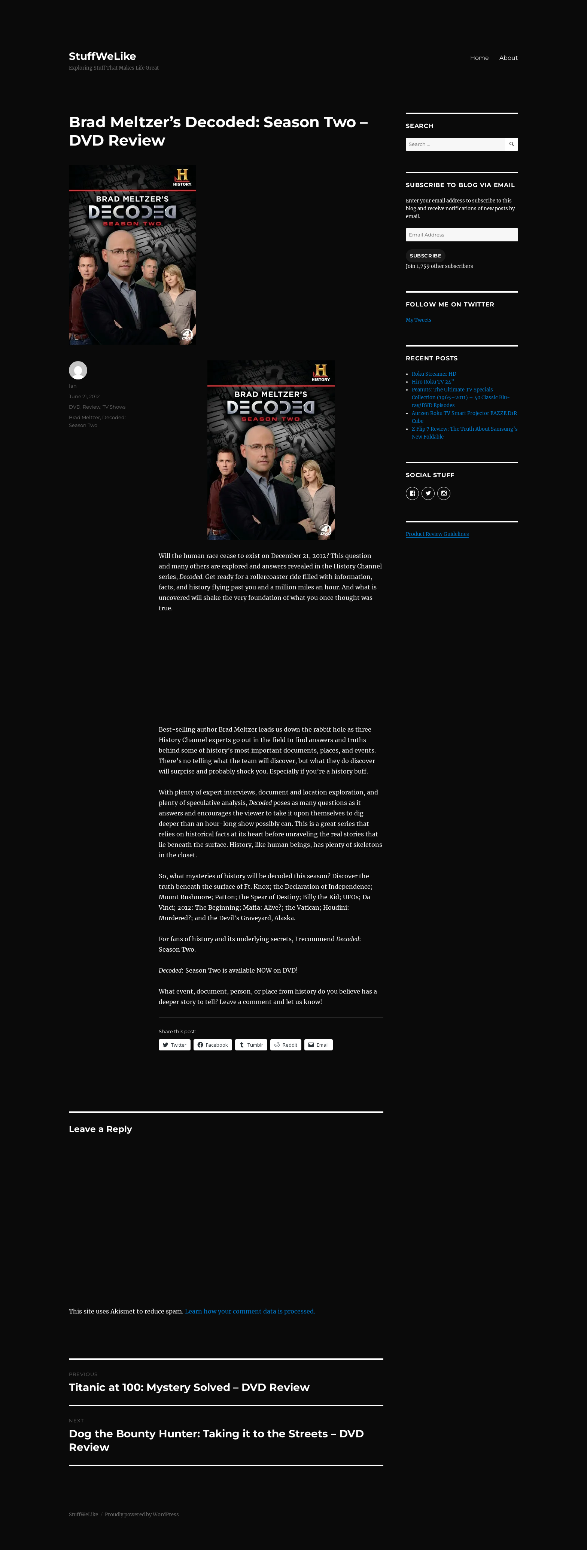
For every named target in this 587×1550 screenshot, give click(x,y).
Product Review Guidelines (437, 534)
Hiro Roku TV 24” (433, 382)
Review (91, 407)
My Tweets (419, 320)
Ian (73, 386)
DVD (74, 407)
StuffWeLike (102, 56)
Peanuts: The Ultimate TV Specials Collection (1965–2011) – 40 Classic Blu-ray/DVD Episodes (461, 398)
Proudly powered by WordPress (142, 1514)
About (508, 57)
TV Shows (114, 407)
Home (479, 57)
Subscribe (425, 256)
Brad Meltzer (84, 417)
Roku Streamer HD (434, 374)
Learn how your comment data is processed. (250, 1311)
